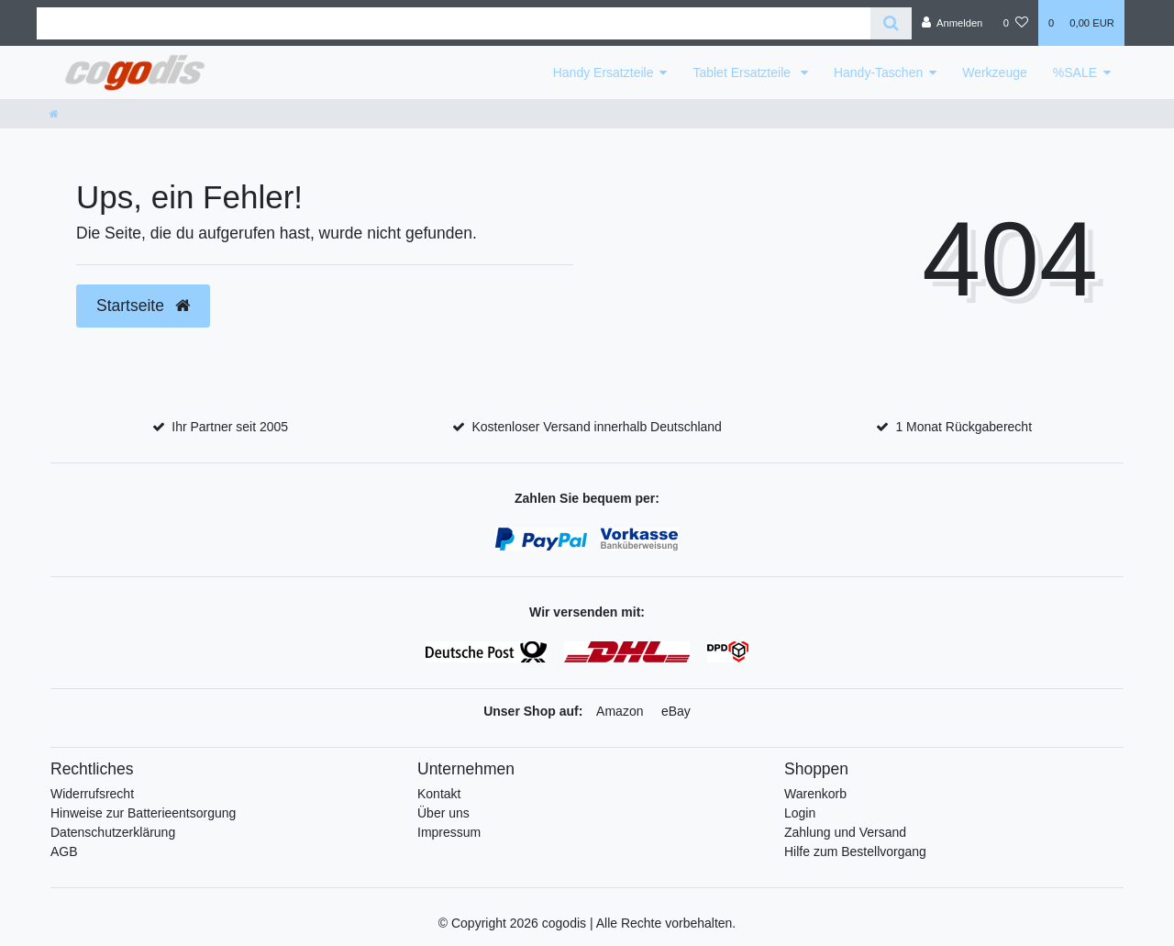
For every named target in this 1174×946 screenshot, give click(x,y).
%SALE (1075, 72)
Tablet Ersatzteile (743, 72)
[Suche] (891, 23)
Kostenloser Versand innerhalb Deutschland (596, 426)
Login (799, 813)
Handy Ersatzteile (603, 72)
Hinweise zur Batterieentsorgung (143, 813)
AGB (64, 851)
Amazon (619, 711)
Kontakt (438, 793)
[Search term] (453, 23)
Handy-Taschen (878, 72)
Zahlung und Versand (845, 832)
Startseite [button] (143, 305)
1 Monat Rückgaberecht (963, 426)
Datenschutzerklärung (112, 832)
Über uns (443, 813)
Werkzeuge (994, 72)
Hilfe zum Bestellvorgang (855, 851)
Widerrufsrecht (92, 793)
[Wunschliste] (1015, 23)
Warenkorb (815, 793)
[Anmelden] (952, 23)
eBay (676, 711)
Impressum (449, 832)
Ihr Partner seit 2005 (230, 426)
